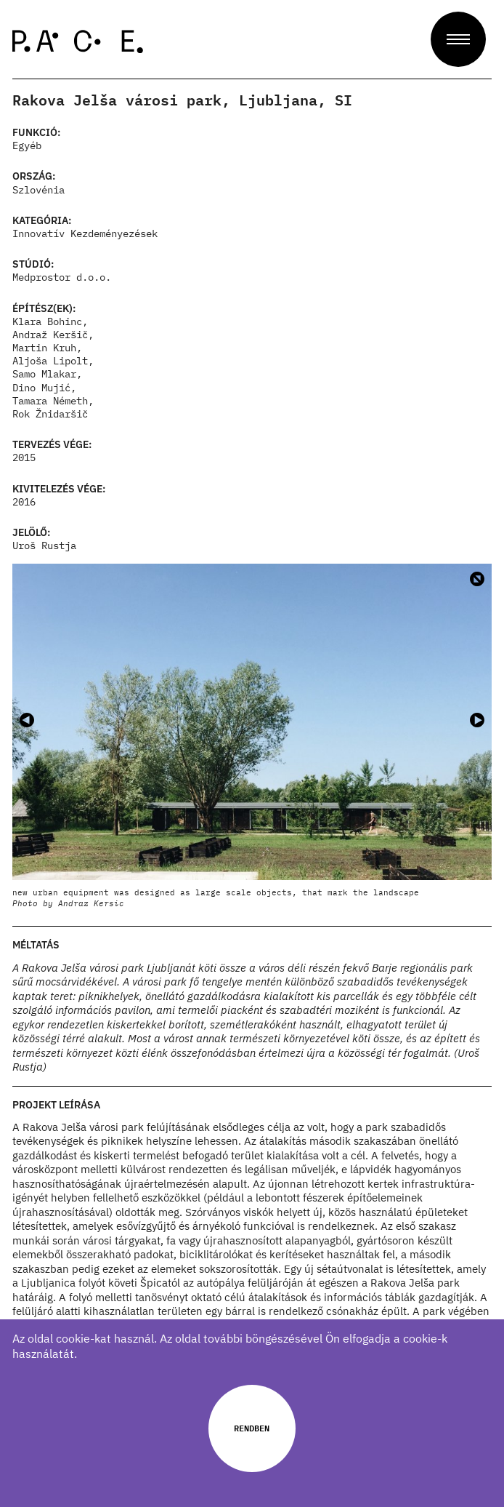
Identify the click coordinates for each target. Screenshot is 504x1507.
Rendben (251, 1427)
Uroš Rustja (44, 545)
